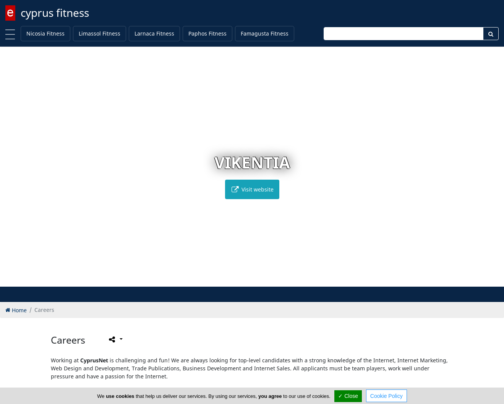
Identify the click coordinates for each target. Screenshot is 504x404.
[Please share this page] (115, 339)
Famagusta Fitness (264, 33)
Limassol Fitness (99, 33)
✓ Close (348, 396)
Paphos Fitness (207, 33)
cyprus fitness (55, 12)
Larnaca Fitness (154, 33)
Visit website (252, 189)
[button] (236, 279)
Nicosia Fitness (45, 33)
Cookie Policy (386, 396)
